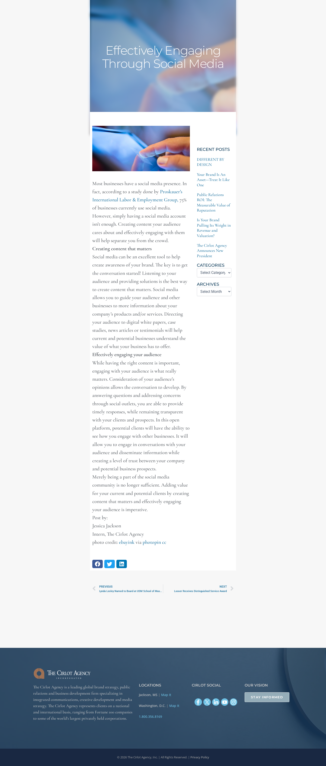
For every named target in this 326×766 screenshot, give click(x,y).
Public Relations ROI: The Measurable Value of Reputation (213, 202)
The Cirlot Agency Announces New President (212, 250)
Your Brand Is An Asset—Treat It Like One (213, 179)
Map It (166, 695)
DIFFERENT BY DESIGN (210, 162)
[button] (97, 564)
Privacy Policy (199, 757)
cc (164, 542)
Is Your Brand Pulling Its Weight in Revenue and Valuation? (214, 227)
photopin (152, 542)
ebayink (126, 542)
